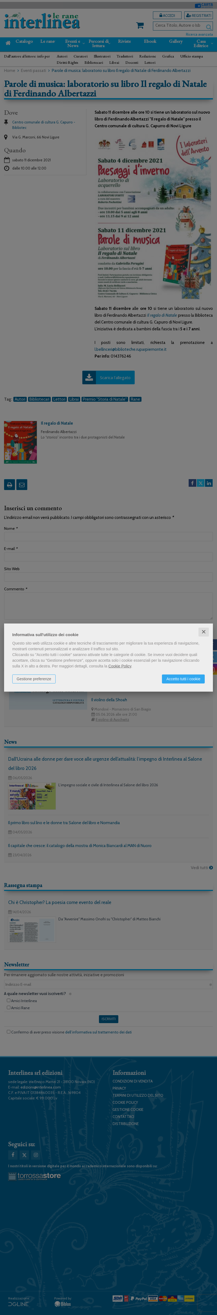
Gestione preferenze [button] (34, 679)
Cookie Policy (119, 666)
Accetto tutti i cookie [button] (183, 679)
